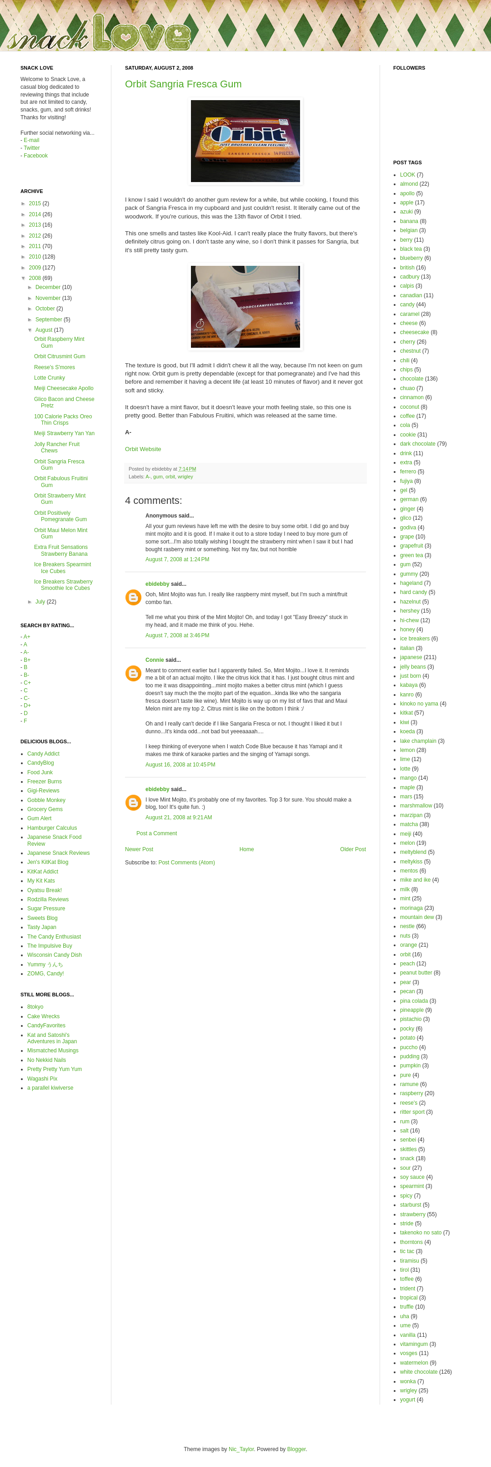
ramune (409, 1084)
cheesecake (414, 332)
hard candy (413, 592)
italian (407, 648)
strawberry (413, 1214)
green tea (411, 555)
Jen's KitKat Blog (47, 862)
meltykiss (411, 861)
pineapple (412, 1010)
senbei (408, 1140)
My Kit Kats (41, 881)
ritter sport (412, 1112)
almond (409, 184)
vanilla (408, 1335)
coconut (409, 407)
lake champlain (418, 741)
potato (407, 1038)
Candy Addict (43, 754)
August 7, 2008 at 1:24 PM (177, 559)
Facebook (36, 155)
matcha (409, 824)
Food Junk (40, 772)
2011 (36, 246)
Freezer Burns (44, 781)
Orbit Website (143, 449)
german (409, 499)
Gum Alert (39, 818)
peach (407, 963)
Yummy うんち (45, 964)
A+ (27, 637)
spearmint (412, 1186)
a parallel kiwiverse (50, 1088)
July (41, 602)
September (49, 319)
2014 (36, 214)
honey (407, 629)
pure (405, 1075)
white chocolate (419, 1372)
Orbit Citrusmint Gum (59, 356)
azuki (406, 211)
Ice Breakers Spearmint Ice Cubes (62, 567)
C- (27, 698)
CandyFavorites (46, 1025)
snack (407, 1158)
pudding (410, 1056)
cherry (407, 342)
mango (408, 778)
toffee (407, 1279)
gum (158, 476)
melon (407, 843)
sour (405, 1168)
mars (406, 796)
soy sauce (412, 1177)
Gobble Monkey (46, 800)
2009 (36, 267)
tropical (409, 1297)
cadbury (410, 277)
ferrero (408, 471)
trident (407, 1288)
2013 (36, 225)
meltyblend (413, 852)
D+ (27, 705)
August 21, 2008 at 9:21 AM (178, 817)
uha (404, 1316)
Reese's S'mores (54, 367)
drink (406, 453)
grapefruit (411, 546)
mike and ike (415, 880)
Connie (154, 660)
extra (406, 462)
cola (405, 425)
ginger (407, 509)
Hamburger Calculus (52, 828)
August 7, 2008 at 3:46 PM (177, 635)
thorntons (411, 1242)
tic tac (407, 1251)
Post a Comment (156, 833)
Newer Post (139, 849)
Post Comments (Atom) (186, 862)
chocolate (411, 379)
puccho (409, 1047)
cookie (408, 434)
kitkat (406, 713)
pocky (407, 1028)
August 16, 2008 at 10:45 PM (180, 764)
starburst (410, 1205)
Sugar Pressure (46, 908)
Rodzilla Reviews (48, 899)
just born (410, 676)
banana (409, 221)
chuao (407, 388)
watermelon (414, 1363)
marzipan (411, 815)
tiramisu (409, 1261)
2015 (36, 203)
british (407, 267)
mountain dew (417, 917)
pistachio (410, 1019)
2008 (36, 278)
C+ (27, 683)
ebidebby (157, 584)
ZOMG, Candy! (45, 973)
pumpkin (410, 1065)
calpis (407, 286)
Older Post (353, 849)
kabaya (409, 685)
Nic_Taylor (241, 1449)
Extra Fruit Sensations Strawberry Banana (61, 550)
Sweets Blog (42, 918)
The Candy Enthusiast (54, 937)
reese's (408, 1103)
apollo (407, 193)
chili (405, 360)
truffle (407, 1307)
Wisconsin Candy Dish (54, 955)
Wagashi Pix (42, 1079)
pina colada (414, 1001)
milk (405, 889)
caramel (410, 314)
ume (405, 1325)
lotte (405, 769)
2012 (36, 236)
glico (405, 518)
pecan (407, 991)
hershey (410, 611)
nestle (407, 926)
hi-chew (409, 620)
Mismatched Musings (53, 1050)
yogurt (407, 1399)
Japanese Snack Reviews (58, 853)
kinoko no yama (419, 704)
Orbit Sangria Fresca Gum (183, 84)
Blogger (296, 1449)
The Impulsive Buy (49, 946)
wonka (408, 1381)
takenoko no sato (420, 1232)
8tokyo (35, 1007)
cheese (409, 323)
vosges (408, 1353)
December (48, 287)
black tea (411, 249)
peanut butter (416, 973)
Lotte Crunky (49, 378)
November (48, 298)
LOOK (407, 175)
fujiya (406, 481)
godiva (408, 527)
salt (404, 1130)
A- (147, 476)
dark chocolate (418, 444)
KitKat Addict (42, 871)
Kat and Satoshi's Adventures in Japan (52, 1038)
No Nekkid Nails (46, 1060)
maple (407, 787)
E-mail (31, 140)
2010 (36, 257)
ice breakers (415, 638)
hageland (411, 583)
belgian (409, 230)
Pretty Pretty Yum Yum (54, 1069)
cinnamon (412, 397)
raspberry (411, 1093)
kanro (407, 694)
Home (247, 849)
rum (405, 1121)
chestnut (410, 351)
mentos (409, 871)
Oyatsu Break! (44, 890)
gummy (409, 574)
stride (406, 1223)
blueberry (411, 258)
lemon (407, 750)
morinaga (411, 908)
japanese (411, 657)
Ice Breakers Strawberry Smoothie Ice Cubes (63, 585)
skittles (408, 1149)
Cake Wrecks (43, 1016)
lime (405, 759)
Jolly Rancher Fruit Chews (57, 447)
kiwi (404, 722)
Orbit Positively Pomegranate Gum (60, 516)
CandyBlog (40, 763)
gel (403, 490)
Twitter (32, 148)
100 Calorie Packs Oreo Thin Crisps (63, 419)
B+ (27, 660)
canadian (411, 295)
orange (408, 945)
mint (405, 898)
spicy (406, 1196)
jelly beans (413, 667)
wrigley (185, 476)
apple (406, 202)
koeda (407, 731)
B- (26, 675)
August (44, 330)
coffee (407, 416)
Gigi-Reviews (43, 790)
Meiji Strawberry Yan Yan (64, 433)
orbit (170, 476)
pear (405, 982)
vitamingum (414, 1344)
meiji (405, 834)
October (45, 308)
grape (407, 536)
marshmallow (416, 805)
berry (406, 240)
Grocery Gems (45, 809)
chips (406, 369)
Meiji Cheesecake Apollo (64, 388)
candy (407, 304)
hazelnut (410, 602)
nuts (405, 936)
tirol (404, 1270)
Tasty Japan (41, 927)
